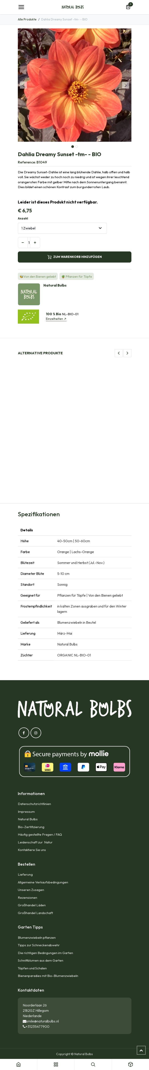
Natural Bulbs (28, 819)
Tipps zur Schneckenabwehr (39, 945)
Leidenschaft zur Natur (36, 842)
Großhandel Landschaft (35, 913)
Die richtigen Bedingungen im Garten (45, 953)
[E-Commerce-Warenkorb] (128, 7)
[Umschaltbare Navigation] (21, 7)
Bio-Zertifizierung (31, 827)
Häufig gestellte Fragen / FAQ (40, 834)
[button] (23, 85)
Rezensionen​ (27, 897)
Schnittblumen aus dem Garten (40, 960)
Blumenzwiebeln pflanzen (37, 937)
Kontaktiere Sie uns (32, 850)
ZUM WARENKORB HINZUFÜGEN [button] (74, 257)
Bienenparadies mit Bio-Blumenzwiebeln (48, 976)
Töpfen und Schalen (32, 968)
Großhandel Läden (32, 905)
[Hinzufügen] (35, 242)
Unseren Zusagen (31, 890)
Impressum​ (26, 811)
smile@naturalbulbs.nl (42, 1021)
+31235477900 (37, 1026)
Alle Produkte (27, 19)
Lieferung (25, 874)
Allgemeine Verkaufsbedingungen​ (43, 882)
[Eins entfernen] (23, 242)
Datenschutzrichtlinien (34, 804)
